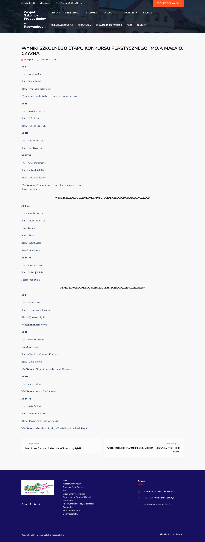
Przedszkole (72, 13)
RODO (129, 25)
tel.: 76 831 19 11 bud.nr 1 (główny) (159, 498)
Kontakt (141, 25)
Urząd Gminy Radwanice (74, 494)
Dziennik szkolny (70, 514)
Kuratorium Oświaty (72, 484)
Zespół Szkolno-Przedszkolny (35, 15)
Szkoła (54, 13)
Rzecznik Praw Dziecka (73, 487)
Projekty (147, 13)
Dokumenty (110, 13)
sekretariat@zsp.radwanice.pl (37, 3)
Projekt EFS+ (130, 13)
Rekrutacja (84, 25)
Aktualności (165, 534)
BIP (64, 490)
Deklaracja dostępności (108, 25)
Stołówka (91, 13)
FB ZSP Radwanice (71, 510)
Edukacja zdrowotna (61, 25)
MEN (65, 480)
